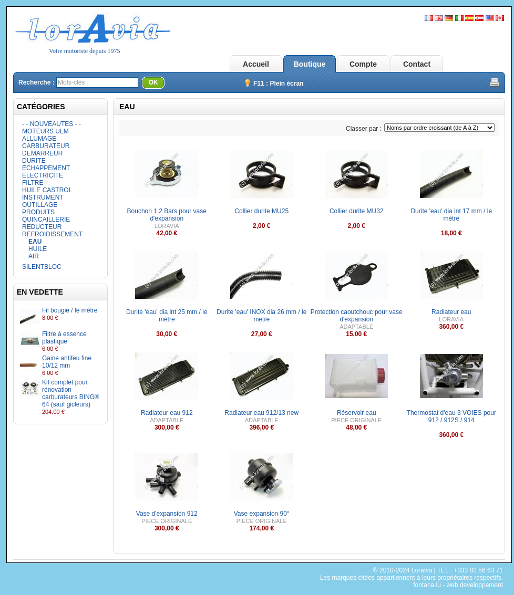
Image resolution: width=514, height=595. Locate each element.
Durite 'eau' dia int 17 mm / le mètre (451, 214)
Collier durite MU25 (261, 211)
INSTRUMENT (43, 197)
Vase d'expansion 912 (167, 513)
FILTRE (32, 182)
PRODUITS (38, 212)
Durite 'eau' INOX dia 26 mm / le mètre (261, 315)
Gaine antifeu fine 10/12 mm (66, 361)
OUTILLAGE (39, 204)
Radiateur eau (451, 312)
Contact (416, 64)
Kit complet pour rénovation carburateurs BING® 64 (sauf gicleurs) (70, 393)
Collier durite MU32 (357, 211)
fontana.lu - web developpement (458, 585)
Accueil (256, 64)
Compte (363, 64)
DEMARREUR (42, 153)
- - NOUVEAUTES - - (51, 124)
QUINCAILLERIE (46, 219)
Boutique (310, 64)
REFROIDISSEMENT (52, 234)
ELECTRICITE (42, 175)
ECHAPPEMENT (46, 168)
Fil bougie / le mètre (69, 310)
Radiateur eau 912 (167, 412)
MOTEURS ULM (45, 131)
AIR (33, 256)
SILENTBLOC (41, 266)
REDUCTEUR (41, 227)
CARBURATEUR (45, 146)
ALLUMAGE (39, 138)
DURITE (34, 160)
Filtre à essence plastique (64, 337)
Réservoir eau (356, 412)
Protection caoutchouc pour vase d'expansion (357, 315)
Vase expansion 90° (262, 513)
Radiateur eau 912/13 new (261, 412)
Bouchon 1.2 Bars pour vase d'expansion (167, 214)
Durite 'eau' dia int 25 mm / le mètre (167, 315)
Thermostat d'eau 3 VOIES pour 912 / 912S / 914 (451, 416)
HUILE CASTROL (47, 190)
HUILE (37, 249)
